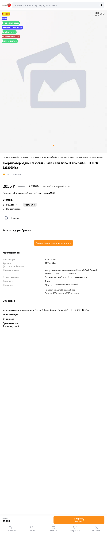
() (66, 284)
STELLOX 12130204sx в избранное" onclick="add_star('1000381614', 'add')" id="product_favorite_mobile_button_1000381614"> (97, 14)
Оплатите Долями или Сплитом (29, 193)
